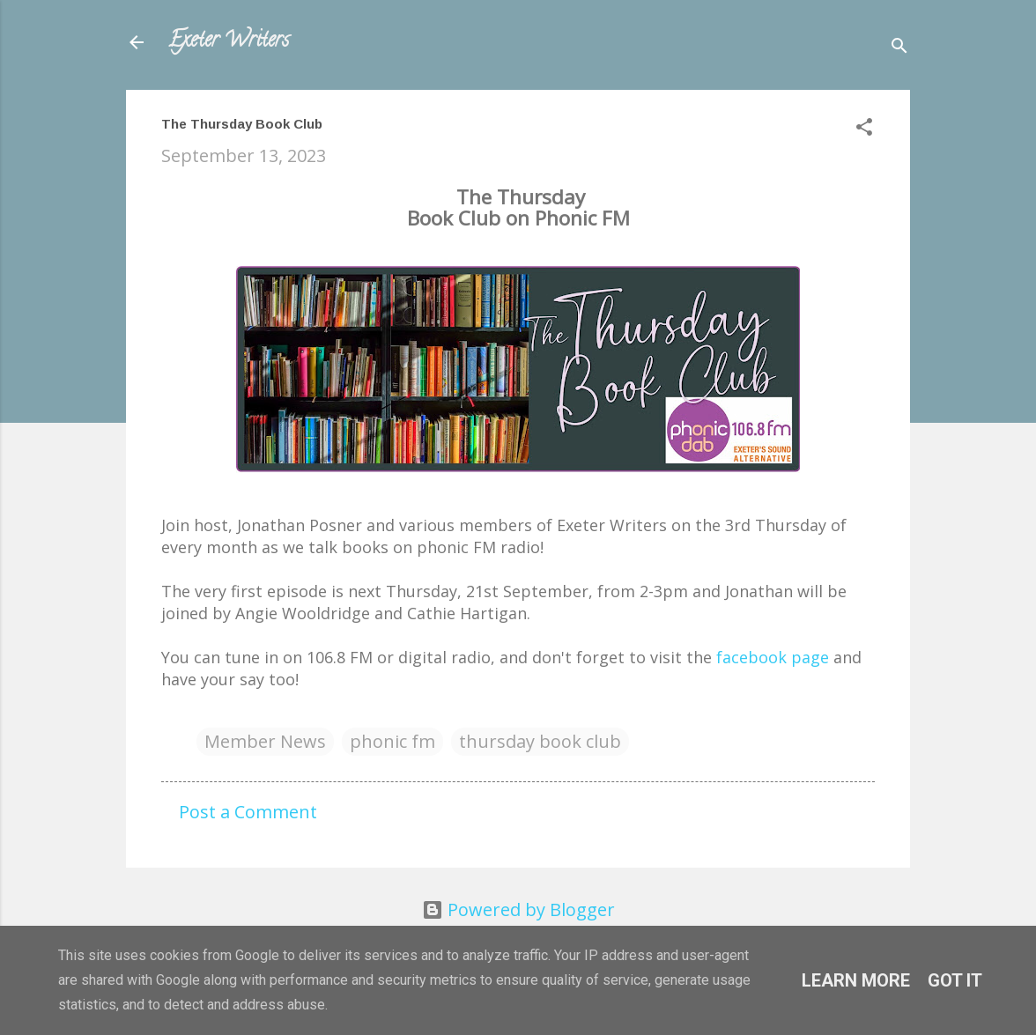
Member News (265, 741)
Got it (955, 980)
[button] (864, 129)
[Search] (899, 48)
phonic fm (392, 741)
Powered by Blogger (518, 909)
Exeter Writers (228, 42)
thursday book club (540, 741)
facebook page (772, 657)
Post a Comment (248, 812)
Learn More (856, 980)
